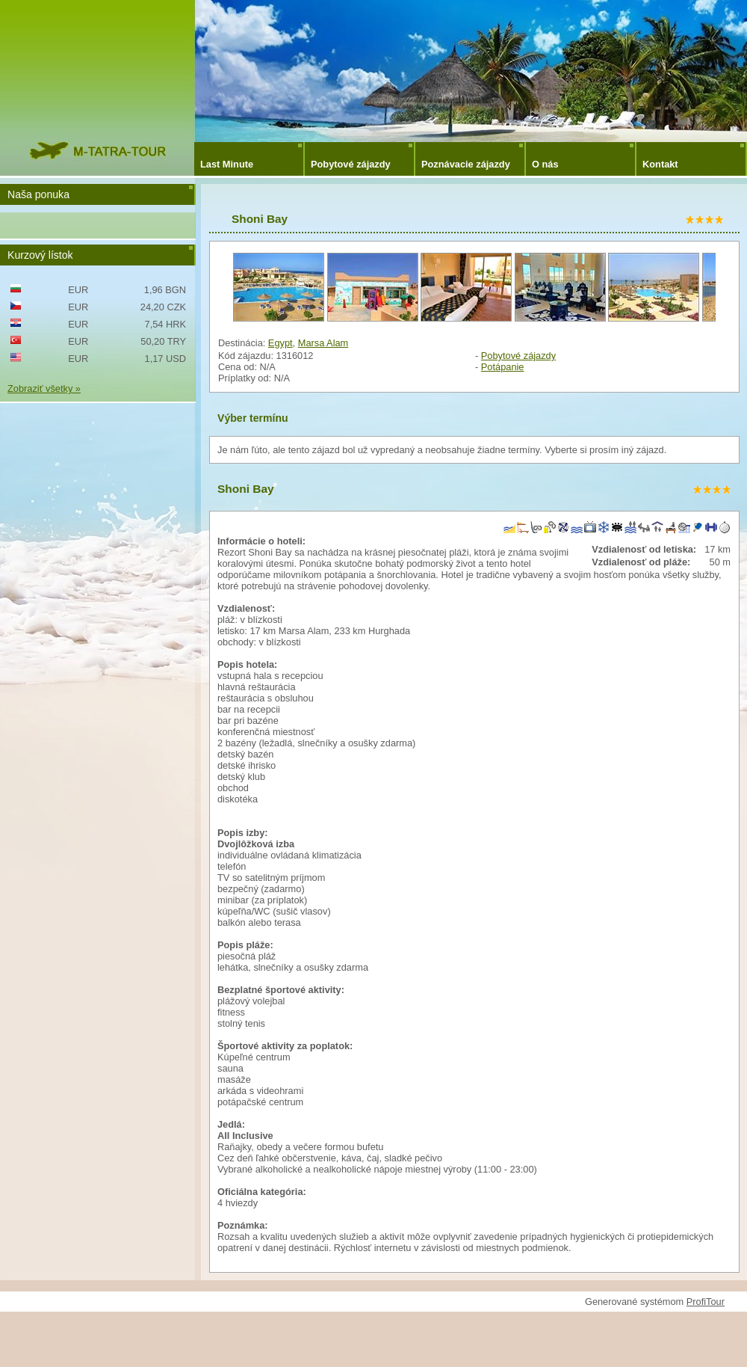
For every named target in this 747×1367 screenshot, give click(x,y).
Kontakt (660, 164)
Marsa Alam (323, 342)
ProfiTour (705, 1301)
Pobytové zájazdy (351, 164)
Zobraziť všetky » (44, 388)
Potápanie (502, 366)
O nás (545, 164)
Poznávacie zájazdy (465, 164)
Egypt (280, 342)
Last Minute (226, 164)
